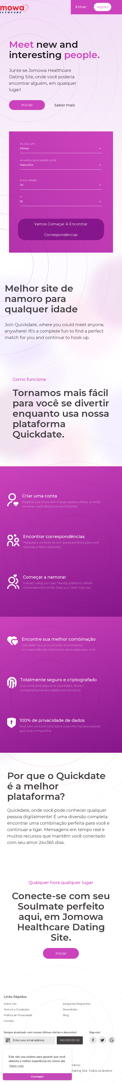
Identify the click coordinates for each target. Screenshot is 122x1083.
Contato (9, 1021)
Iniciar (27, 105)
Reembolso (70, 1009)
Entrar (81, 7)
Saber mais (64, 105)
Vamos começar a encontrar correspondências (61, 229)
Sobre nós (10, 1003)
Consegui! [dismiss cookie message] (37, 1076)
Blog (66, 1015)
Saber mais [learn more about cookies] (16, 1065)
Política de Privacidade (18, 1015)
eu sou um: (27, 143)
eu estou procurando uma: (38, 160)
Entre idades (28, 180)
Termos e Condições (16, 1009)
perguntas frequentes (76, 1003)
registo (103, 7)
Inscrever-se (70, 1040)
